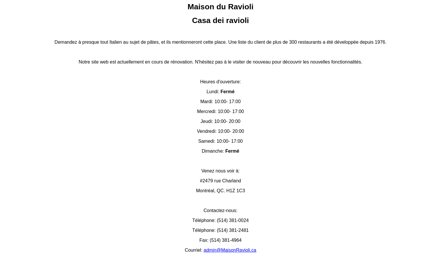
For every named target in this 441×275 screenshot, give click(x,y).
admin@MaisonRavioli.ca (230, 250)
